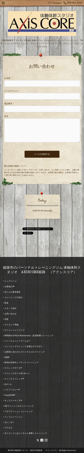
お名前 (8, 78)
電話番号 (9, 103)
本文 (6, 116)
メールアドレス (12, 91)
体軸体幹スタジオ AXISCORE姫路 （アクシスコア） (36, 450)
